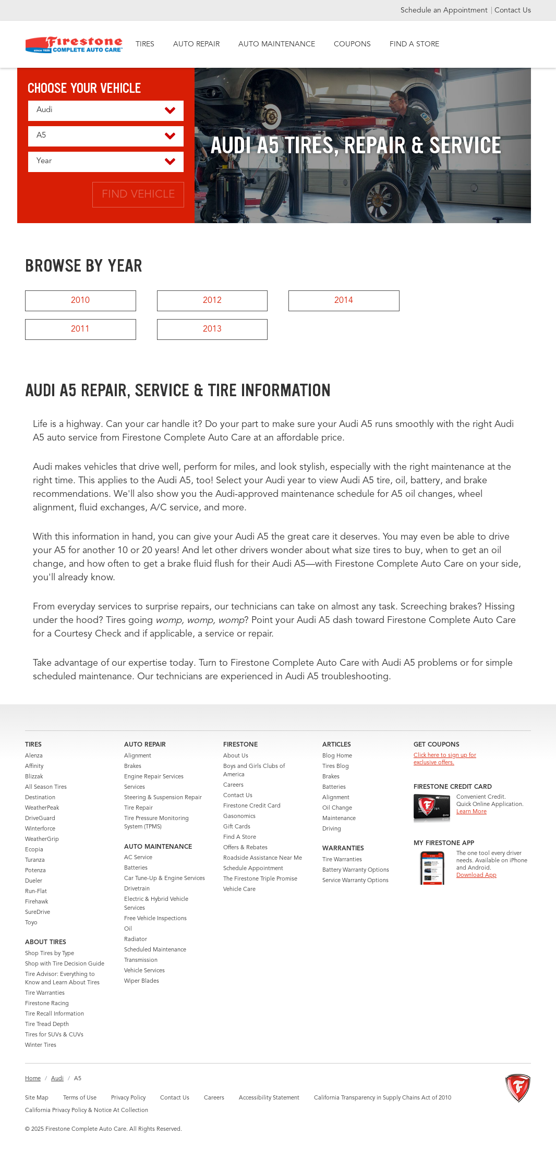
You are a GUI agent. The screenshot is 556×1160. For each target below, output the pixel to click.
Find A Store (239, 837)
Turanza (35, 860)
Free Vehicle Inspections (155, 919)
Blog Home (337, 756)
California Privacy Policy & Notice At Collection (86, 1111)
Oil (128, 929)
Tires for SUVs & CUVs (54, 1035)
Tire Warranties (45, 993)
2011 (80, 329)
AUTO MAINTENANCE (276, 44)
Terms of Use (79, 1098)
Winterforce (40, 829)
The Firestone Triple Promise (260, 879)
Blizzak (34, 777)
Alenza (34, 756)
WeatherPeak (42, 808)
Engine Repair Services (154, 777)
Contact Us (512, 10)
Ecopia (34, 850)
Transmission (141, 960)
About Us (235, 756)
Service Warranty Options (355, 881)
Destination (40, 798)
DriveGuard (40, 819)
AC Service (138, 858)
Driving (331, 829)
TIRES (145, 44)
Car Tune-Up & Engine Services (164, 879)
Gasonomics (239, 817)
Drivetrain (137, 889)
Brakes (132, 767)
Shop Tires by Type (49, 954)
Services (134, 787)
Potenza (35, 871)
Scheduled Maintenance (155, 950)
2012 (212, 301)
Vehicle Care (239, 890)
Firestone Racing (47, 1004)
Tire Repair (138, 808)
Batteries (136, 868)
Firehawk (36, 902)
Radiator (135, 940)
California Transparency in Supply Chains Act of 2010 (382, 1098)
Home (33, 1079)
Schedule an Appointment (445, 10)
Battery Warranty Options (355, 870)
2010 (80, 301)
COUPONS (352, 44)
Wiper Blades (141, 981)
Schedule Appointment (253, 869)
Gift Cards (236, 827)
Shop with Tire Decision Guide (64, 964)
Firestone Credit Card (252, 806)
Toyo (31, 923)
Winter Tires (40, 1045)
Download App (476, 875)
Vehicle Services (144, 971)
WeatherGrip (42, 839)
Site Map (37, 1098)
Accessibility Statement (269, 1098)
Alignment (137, 756)
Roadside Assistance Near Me (262, 858)
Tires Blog (335, 767)
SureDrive (37, 912)
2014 (343, 301)
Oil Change (337, 808)
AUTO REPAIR (196, 44)
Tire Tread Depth (47, 1025)
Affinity (34, 767)
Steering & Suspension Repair (163, 798)
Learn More (471, 812)
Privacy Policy (128, 1098)
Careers (233, 785)
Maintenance (339, 819)
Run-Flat (36, 892)
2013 (212, 329)
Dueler (33, 881)
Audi (57, 1079)
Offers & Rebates (245, 848)
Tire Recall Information (54, 1014)
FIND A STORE (414, 44)
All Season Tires (46, 787)
